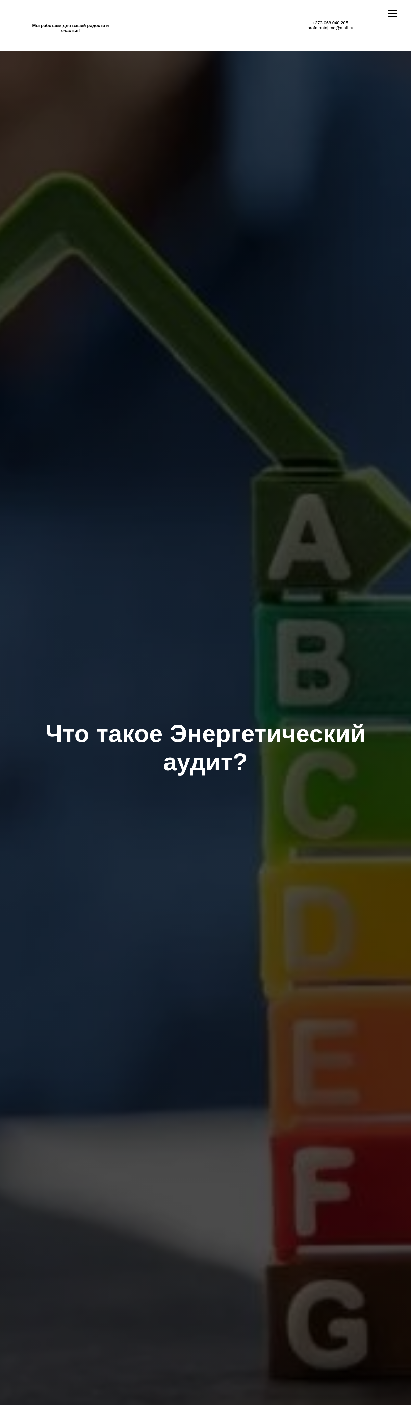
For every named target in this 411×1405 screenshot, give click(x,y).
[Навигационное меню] (392, 13)
